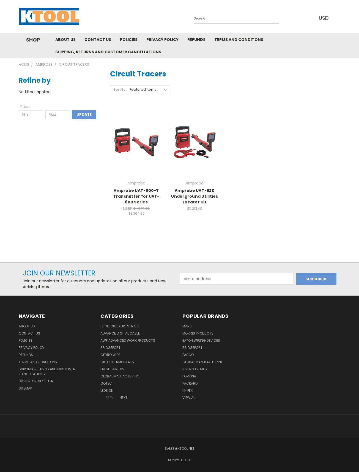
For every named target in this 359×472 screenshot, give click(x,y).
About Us (65, 39)
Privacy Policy (162, 39)
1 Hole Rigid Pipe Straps (119, 326)
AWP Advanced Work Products (127, 340)
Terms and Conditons (238, 39)
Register (45, 381)
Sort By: (119, 89)
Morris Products (197, 333)
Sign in (25, 381)
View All (189, 397)
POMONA (189, 376)
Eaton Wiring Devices (201, 340)
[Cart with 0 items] (339, 18)
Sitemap (25, 388)
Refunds (196, 39)
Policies (129, 39)
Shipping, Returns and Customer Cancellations (108, 52)
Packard (190, 383)
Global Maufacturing (119, 376)
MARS (187, 326)
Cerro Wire (110, 354)
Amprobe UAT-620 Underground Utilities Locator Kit (194, 196)
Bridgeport (110, 347)
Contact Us (97, 39)
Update (84, 114)
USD (325, 18)
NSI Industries (194, 369)
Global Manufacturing (203, 362)
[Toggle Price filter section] (28, 106)
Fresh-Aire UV (112, 369)
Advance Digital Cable (120, 333)
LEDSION (106, 390)
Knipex (187, 390)
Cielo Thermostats (117, 362)
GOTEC (106, 383)
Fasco (188, 354)
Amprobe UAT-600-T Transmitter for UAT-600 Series (136, 196)
